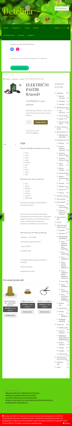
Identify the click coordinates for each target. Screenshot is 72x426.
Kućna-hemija (61, 199)
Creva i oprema (63, 115)
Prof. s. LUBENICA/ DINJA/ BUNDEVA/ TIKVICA (64, 274)
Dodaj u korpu (41, 122)
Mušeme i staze (63, 186)
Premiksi (61, 351)
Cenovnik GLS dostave (19, 68)
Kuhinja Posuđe (64, 173)
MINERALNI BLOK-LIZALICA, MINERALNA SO (64, 337)
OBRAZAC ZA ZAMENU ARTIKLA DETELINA (20, 395)
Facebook (21, 35)
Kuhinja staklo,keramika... (63, 178)
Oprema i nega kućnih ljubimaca (62, 212)
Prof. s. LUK (64, 281)
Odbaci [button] (67, 423)
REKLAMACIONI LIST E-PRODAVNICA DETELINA (22, 393)
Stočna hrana (63, 354)
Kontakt (35, 28)
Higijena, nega (63, 327)
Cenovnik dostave (9, 35)
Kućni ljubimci (61, 202)
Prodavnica (15, 28)
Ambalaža (60, 93)
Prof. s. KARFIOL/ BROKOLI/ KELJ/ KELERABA (64, 245)
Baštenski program (63, 107)
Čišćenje (61, 143)
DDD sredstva (61, 132)
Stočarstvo (15, 79)
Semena (61, 311)
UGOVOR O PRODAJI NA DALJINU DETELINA (21, 398)
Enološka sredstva (62, 196)
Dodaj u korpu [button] (10, 315)
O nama (27, 28)
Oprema (22, 79)
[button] (20, 85)
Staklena (61, 104)
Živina (59, 367)
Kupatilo (61, 183)
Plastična (62, 101)
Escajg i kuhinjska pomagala (62, 148)
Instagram (31, 35)
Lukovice (61, 233)
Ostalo (61, 189)
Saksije (61, 119)
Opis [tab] (4, 144)
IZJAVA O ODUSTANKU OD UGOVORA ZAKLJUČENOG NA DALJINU (29, 400)
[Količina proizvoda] (29, 122)
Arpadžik (61, 230)
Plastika (61, 192)
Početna (7, 79)
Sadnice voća (63, 308)
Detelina (18, 11)
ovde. (40, 423)
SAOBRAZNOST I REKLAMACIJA (16, 402)
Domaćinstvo (61, 140)
